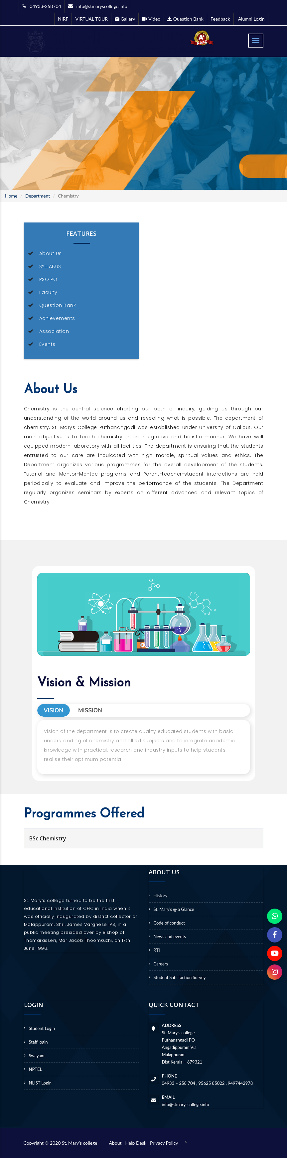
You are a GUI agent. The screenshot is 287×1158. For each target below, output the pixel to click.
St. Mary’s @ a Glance (174, 909)
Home (11, 196)
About (116, 1143)
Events (47, 344)
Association (54, 331)
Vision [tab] (54, 710)
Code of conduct (169, 923)
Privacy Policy (164, 1143)
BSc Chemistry (47, 838)
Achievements (57, 318)
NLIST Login (40, 1083)
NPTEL (35, 1069)
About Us (50, 253)
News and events (170, 936)
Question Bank (57, 305)
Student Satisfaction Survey (180, 977)
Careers (161, 963)
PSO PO (48, 279)
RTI (157, 950)
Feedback (220, 19)
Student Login (42, 1028)
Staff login (38, 1042)
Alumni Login (251, 19)
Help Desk (137, 1143)
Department (37, 196)
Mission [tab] (90, 710)
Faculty (48, 292)
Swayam (37, 1055)
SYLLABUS (50, 266)
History (161, 895)
